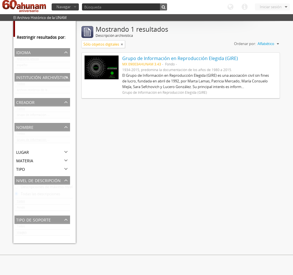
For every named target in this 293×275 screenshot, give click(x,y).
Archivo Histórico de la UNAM (37, 91)
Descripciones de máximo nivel (43, 188)
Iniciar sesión (271, 6)
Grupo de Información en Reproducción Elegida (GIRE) (43, 116)
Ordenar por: (245, 43)
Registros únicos (28, 60)
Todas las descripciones (37, 195)
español (22, 66)
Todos (21, 85)
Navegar (63, 6)
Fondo (21, 209)
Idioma (230, 7)
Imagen (22, 234)
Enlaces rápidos (244, 7)
